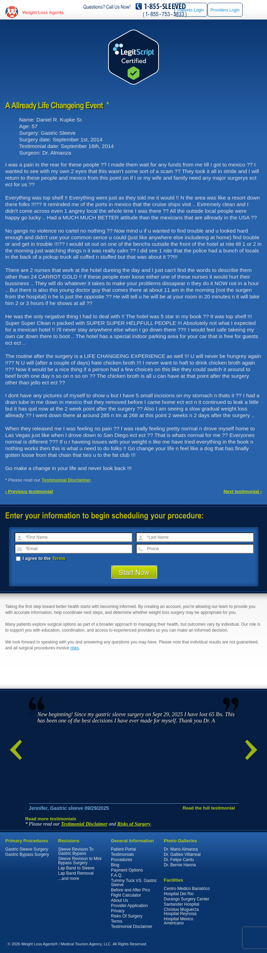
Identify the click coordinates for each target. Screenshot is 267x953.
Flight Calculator (126, 895)
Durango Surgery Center (186, 899)
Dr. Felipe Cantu (179, 859)
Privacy (117, 910)
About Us (119, 900)
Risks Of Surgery (127, 916)
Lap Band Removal (76, 873)
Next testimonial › (243, 491)
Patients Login (191, 10)
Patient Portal (123, 849)
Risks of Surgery (134, 824)
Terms (58, 558)
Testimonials (122, 854)
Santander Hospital (181, 904)
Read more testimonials (50, 818)
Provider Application (129, 905)
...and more (68, 878)
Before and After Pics (130, 890)
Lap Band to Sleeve (76, 868)
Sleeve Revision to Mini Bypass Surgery (80, 860)
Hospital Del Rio (179, 893)
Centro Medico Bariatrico (187, 888)
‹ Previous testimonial (29, 491)
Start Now (134, 572)
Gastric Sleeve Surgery (26, 849)
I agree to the (40, 558)
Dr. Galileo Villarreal (182, 854)
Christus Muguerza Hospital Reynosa (181, 911)
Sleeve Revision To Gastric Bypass (76, 851)
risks (74, 648)
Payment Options (127, 870)
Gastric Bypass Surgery (27, 854)
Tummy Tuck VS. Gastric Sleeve (134, 882)
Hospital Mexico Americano (178, 920)
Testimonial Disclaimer (66, 480)
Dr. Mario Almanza (181, 849)
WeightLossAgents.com (42, 12)
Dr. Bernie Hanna (180, 864)
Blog (115, 864)
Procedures (121, 859)
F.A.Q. (116, 875)
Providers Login (225, 10)
